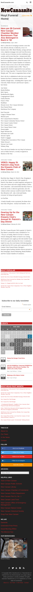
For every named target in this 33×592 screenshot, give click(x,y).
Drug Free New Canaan (9, 514)
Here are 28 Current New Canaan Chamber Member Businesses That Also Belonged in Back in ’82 (10, 34)
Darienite (4, 522)
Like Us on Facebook (13, 448)
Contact (4, 440)
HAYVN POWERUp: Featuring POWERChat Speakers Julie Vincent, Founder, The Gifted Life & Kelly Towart (19, 367)
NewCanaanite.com (7, 2)
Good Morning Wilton (8, 529)
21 (21, 344)
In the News (5, 437)
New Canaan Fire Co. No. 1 (11, 496)
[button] (27, 2)
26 (3, 332)
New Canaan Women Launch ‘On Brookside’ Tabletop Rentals (15, 420)
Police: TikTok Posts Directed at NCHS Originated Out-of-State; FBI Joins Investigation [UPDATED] (15, 408)
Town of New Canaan (9, 481)
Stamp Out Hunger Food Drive (16, 358)
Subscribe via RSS (12, 465)
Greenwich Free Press (9, 526)
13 (16, 340)
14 (21, 340)
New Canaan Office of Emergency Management (13, 504)
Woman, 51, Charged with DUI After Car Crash (12, 283)
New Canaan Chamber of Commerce (14, 490)
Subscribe (27, 15)
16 (30, 340)
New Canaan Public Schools (11, 484)
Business (4, 26)
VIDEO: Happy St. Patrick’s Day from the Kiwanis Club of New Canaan (10, 166)
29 (16, 332)
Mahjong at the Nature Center (15, 375)
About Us (4, 431)
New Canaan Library (8, 487)
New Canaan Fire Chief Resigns (8, 399)
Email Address (16, 307)
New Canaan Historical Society (12, 511)
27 (7, 332)
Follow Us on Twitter (13, 452)
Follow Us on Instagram (13, 461)
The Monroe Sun (7, 532)
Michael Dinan (6, 42)
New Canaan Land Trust (10, 499)
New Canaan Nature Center (11, 508)
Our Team (4, 434)
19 (12, 344)
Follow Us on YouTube (13, 457)
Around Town (6, 160)
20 (16, 344)
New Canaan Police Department (13, 493)
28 (12, 332)
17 (3, 344)
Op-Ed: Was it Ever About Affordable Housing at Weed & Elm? (15, 277)
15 (25, 340)
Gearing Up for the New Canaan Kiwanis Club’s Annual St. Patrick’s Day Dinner (11, 217)
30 (21, 332)
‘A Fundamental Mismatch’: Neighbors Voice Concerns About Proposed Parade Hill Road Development (15, 405)
